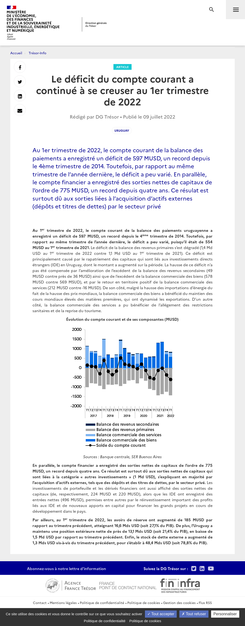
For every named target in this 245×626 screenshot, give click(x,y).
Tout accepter (160, 614)
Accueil (16, 52)
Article (122, 67)
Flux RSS (205, 602)
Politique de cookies (143, 602)
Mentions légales (63, 602)
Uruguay (121, 130)
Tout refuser (194, 614)
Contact (40, 602)
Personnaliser (225, 614)
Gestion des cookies (179, 602)
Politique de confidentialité (102, 602)
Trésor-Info (37, 52)
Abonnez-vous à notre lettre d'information (66, 568)
